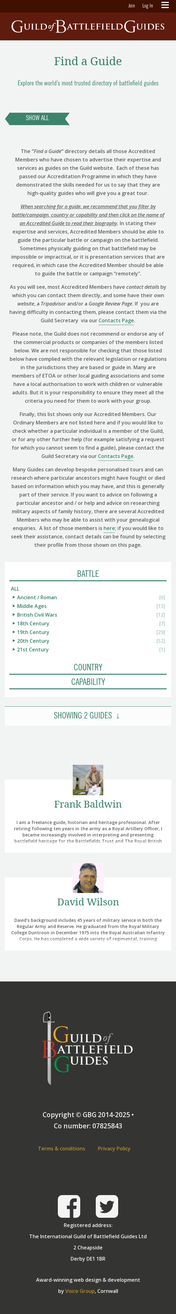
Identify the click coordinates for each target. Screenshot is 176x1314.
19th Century (33, 632)
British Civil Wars (37, 614)
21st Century (33, 649)
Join (131, 6)
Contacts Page (116, 320)
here (109, 528)
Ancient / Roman (37, 597)
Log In (147, 6)
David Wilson (88, 901)
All (15, 588)
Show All (37, 119)
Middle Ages (32, 606)
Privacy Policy (114, 1148)
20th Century (33, 640)
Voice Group (80, 1291)
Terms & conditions (61, 1148)
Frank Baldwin (88, 804)
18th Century (33, 623)
